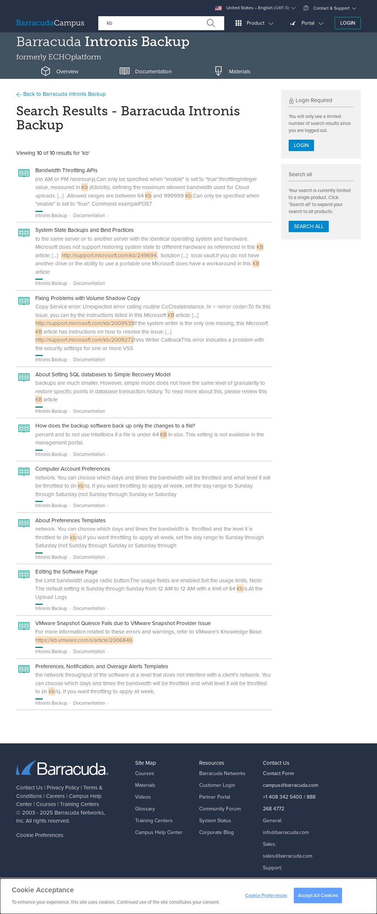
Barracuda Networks (79, 813)
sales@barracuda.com (287, 856)
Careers (55, 796)
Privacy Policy (63, 788)
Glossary (145, 809)
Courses (46, 804)
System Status (215, 820)
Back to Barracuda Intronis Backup (61, 94)
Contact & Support (326, 8)
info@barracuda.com (286, 832)
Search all (309, 226)
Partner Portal (214, 797)
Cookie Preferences (39, 835)
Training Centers (79, 804)
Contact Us (29, 788)
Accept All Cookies (318, 897)
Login (347, 23)
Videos (143, 797)
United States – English (252, 7)
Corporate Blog (216, 832)
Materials (145, 785)
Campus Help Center (159, 832)
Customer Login (217, 785)
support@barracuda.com (290, 879)
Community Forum (220, 809)
